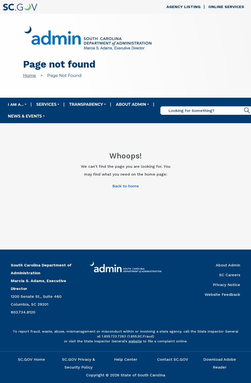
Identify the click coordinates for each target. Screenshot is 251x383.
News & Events (25, 116)
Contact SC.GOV (172, 359)
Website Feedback (222, 294)
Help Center (125, 359)
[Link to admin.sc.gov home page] (87, 38)
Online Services (226, 6)
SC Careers (229, 275)
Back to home (125, 186)
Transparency (86, 104)
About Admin (131, 104)
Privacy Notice (226, 284)
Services (46, 104)
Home (29, 75)
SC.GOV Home (31, 359)
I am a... (16, 104)
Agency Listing (183, 6)
